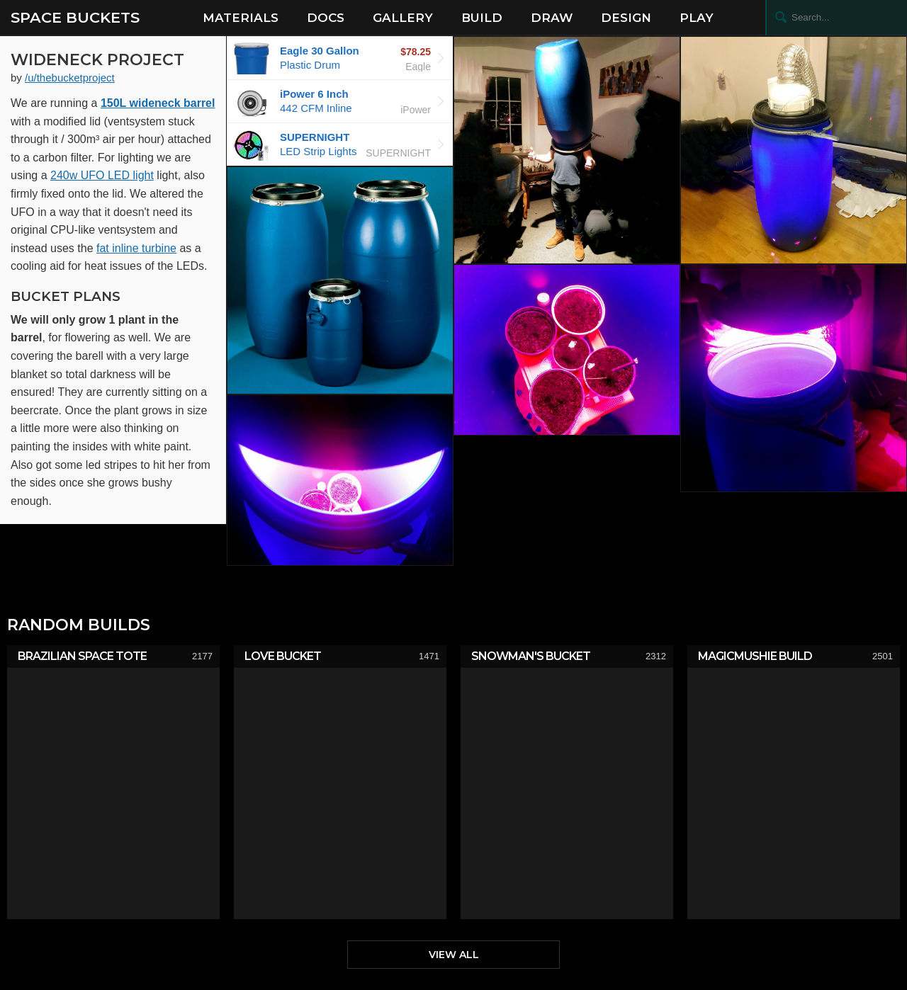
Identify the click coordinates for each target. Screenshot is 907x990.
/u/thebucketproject (70, 78)
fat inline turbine (136, 248)
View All (454, 954)
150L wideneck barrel (158, 103)
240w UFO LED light (102, 175)
